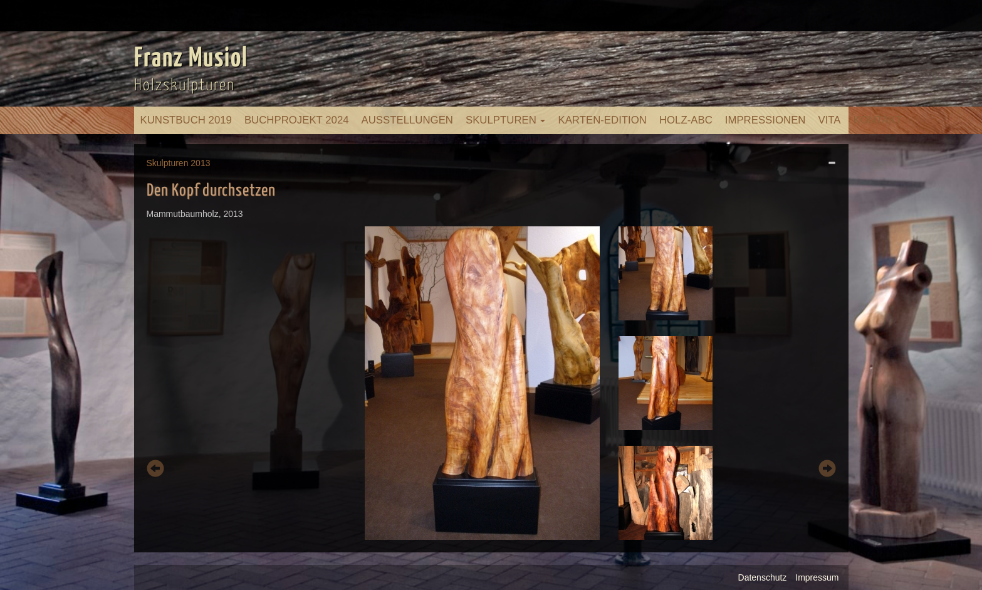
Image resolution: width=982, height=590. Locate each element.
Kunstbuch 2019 (186, 120)
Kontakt (878, 120)
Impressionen (765, 120)
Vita (829, 120)
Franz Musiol (191, 59)
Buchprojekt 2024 (296, 120)
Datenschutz (762, 577)
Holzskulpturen (184, 85)
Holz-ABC (686, 120)
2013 (200, 163)
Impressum (816, 577)
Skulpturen (506, 120)
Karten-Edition (602, 120)
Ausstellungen (407, 120)
